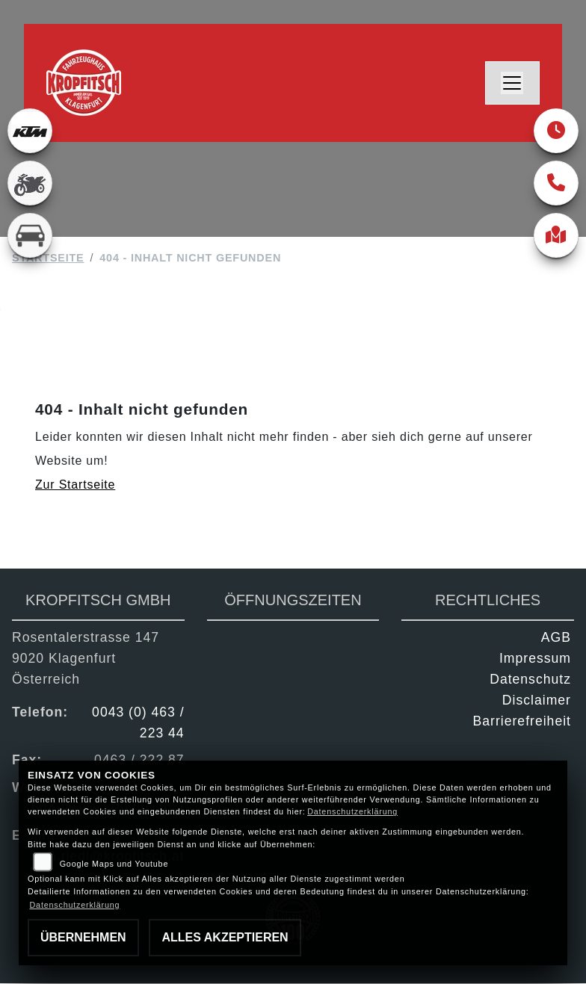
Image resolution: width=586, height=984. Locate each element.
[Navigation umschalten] (512, 83)
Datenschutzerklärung (352, 811)
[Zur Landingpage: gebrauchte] (29, 183)
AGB (556, 638)
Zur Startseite (75, 485)
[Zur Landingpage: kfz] (29, 235)
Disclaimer (536, 700)
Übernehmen (83, 937)
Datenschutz (530, 679)
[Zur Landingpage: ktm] (29, 130)
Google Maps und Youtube (114, 863)
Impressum (535, 659)
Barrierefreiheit (522, 721)
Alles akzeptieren (224, 937)
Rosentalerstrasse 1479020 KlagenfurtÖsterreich (85, 659)
